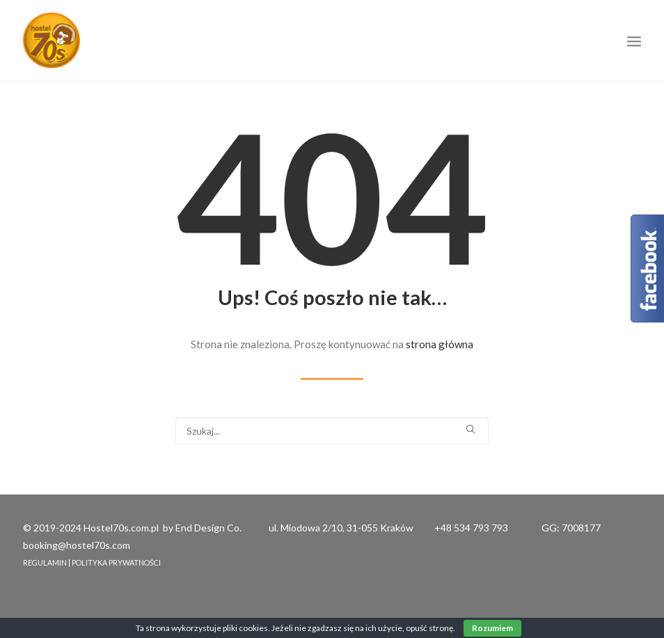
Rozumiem (492, 628)
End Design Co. (208, 528)
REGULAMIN (45, 562)
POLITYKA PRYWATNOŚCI (116, 562)
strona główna (439, 344)
